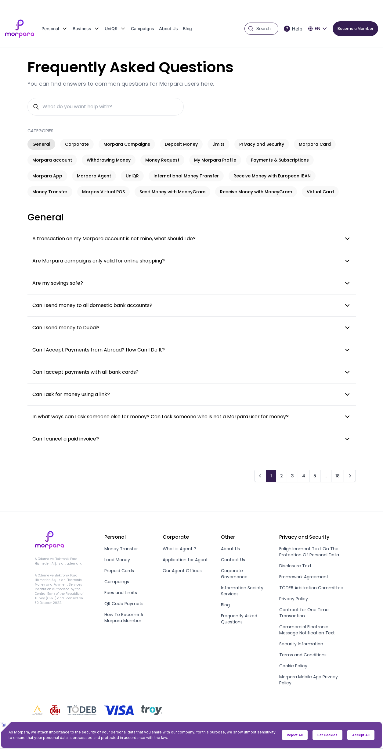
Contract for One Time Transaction (304, 613)
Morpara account (52, 160)
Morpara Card (315, 144)
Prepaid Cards (119, 571)
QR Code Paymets (123, 604)
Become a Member (355, 28)
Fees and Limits (120, 593)
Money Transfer (49, 192)
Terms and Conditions (303, 655)
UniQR (132, 176)
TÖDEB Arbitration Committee (311, 588)
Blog (187, 28)
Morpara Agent (94, 176)
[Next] (350, 476)
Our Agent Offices (182, 571)
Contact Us (233, 560)
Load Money (117, 560)
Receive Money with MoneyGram (256, 192)
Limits (218, 144)
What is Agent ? (179, 549)
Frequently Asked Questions (239, 619)
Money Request (162, 160)
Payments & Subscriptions (280, 160)
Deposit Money (181, 144)
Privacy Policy (293, 599)
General (41, 144)
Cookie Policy (293, 666)
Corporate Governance (234, 574)
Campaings (116, 582)
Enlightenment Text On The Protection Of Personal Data (309, 552)
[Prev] (260, 476)
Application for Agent (185, 560)
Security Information (301, 644)
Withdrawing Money (109, 160)
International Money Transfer (186, 176)
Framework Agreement (303, 577)
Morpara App (47, 176)
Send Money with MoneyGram (172, 192)
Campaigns (142, 28)
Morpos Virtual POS (103, 192)
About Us (168, 28)
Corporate (77, 144)
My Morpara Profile (215, 160)
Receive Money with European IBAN (272, 176)
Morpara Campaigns (126, 144)
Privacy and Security (261, 144)
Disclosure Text (295, 566)
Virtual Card (320, 192)
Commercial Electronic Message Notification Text (307, 630)
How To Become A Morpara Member (123, 618)
